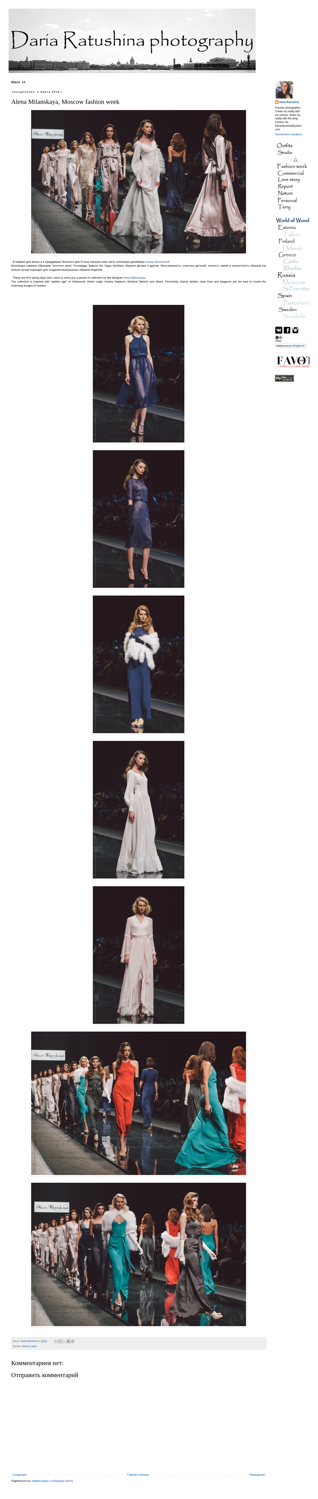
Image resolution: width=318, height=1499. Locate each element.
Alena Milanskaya (134, 277)
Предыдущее (257, 1474)
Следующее (19, 1474)
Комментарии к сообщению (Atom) (52, 1480)
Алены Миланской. (157, 261)
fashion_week (29, 1346)
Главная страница (138, 1474)
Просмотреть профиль (288, 134)
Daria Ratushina (289, 102)
